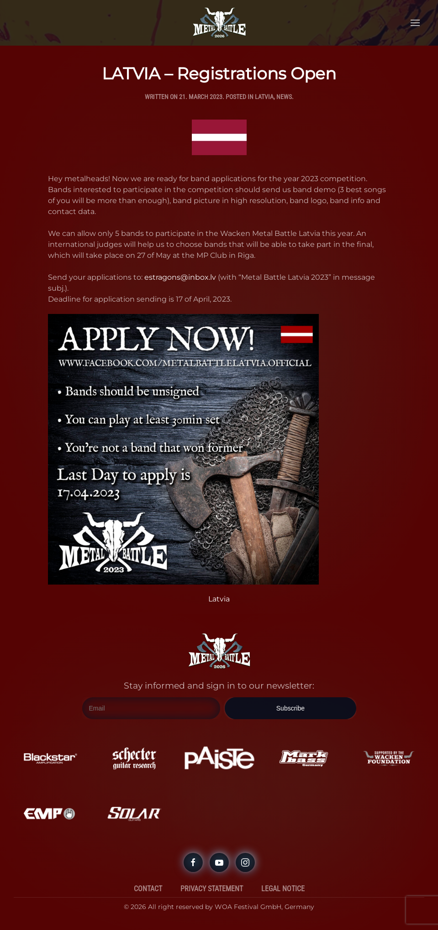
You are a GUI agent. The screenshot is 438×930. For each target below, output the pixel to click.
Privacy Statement (211, 888)
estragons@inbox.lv (180, 277)
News (284, 96)
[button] (415, 23)
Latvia (264, 96)
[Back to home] (219, 23)
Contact (148, 888)
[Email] (151, 708)
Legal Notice (283, 888)
